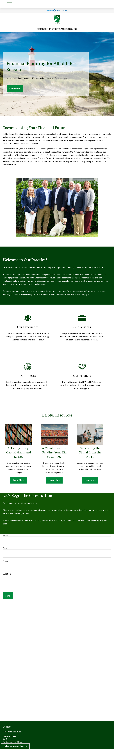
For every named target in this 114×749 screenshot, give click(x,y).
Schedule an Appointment (15, 746)
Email (5, 548)
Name (5, 535)
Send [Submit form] (7, 595)
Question (7, 573)
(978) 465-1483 (14, 731)
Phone (5, 561)
